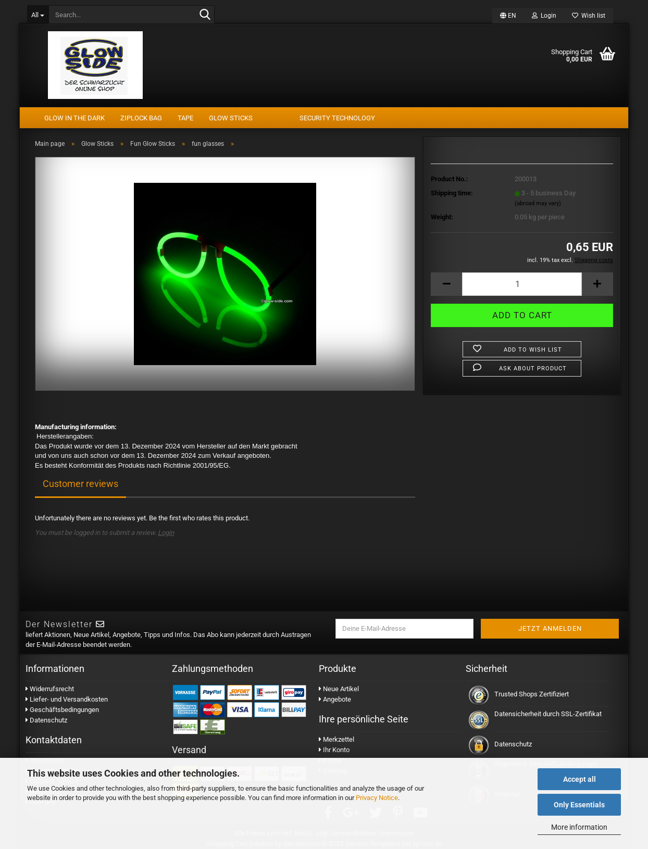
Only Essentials (579, 805)
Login (166, 532)
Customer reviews (80, 483)
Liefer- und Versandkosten (67, 699)
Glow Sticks (231, 118)
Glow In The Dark (74, 118)
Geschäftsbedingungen (62, 710)
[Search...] (37, 14)
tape (185, 118)
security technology (337, 118)
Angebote (335, 699)
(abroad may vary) (538, 203)
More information (579, 827)
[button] (508, 15)
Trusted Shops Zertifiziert (531, 694)
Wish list (588, 15)
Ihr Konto (334, 750)
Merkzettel (336, 739)
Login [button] (544, 15)
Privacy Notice (377, 798)
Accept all (579, 779)
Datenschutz (46, 720)
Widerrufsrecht (50, 689)
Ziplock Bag (141, 118)
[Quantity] (522, 284)
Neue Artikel (339, 689)
